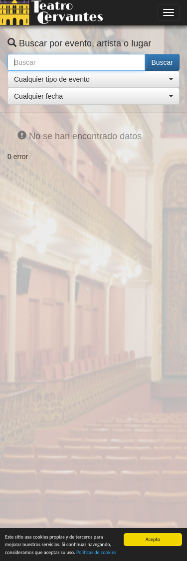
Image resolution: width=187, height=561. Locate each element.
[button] (93, 79)
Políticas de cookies (96, 552)
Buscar (162, 62)
